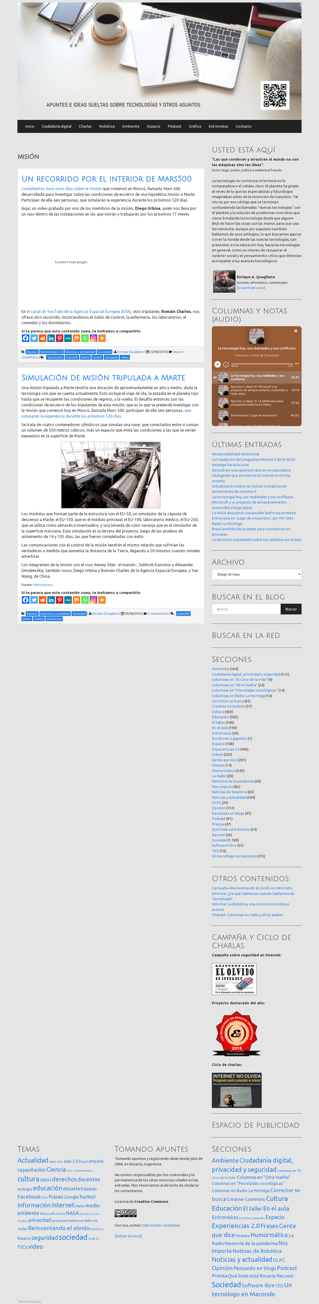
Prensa (218, 824)
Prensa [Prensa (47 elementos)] (219, 1276)
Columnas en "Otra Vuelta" (234, 685)
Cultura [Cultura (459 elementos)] (277, 1198)
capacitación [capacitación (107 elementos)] (31, 1170)
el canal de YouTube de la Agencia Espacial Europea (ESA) (79, 311)
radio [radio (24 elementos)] (88, 1221)
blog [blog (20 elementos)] (82, 1161)
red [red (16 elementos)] (94, 1220)
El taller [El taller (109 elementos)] (252, 1208)
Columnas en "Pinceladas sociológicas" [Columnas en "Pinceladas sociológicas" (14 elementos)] (248, 1183)
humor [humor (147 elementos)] (88, 1197)
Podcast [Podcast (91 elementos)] (287, 1268)
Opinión (219, 808)
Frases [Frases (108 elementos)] (56, 1197)
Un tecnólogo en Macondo (234, 856)
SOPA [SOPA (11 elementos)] (91, 1238)
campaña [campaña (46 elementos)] (94, 1161)
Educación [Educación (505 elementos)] (227, 1208)
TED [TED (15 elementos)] (279, 1285)
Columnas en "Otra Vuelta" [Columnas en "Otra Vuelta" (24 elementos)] (263, 1177)
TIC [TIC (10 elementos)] (98, 1238)
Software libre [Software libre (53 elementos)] (258, 1285)
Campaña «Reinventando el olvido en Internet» (252, 888)
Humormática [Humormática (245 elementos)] (269, 1234)
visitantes (171, 1225)
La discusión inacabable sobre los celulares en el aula (256, 539)
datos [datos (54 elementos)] (45, 1179)
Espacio (153, 126)
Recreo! (218, 835)
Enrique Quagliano (130, 351)
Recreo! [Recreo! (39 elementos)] (285, 1276)
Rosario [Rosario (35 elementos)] (24, 1238)
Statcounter (152, 1225)
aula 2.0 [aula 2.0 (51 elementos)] (71, 1161)
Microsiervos (43, 585)
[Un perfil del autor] (251, 287)
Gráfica (195, 126)
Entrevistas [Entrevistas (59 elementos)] (225, 1217)
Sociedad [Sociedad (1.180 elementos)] (226, 1285)
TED (215, 851)
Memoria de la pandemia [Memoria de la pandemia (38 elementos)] (251, 1243)
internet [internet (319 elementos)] (63, 1205)
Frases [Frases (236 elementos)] (269, 1225)
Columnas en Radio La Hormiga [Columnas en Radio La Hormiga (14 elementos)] (241, 1190)
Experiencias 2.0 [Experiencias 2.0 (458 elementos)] (236, 1225)
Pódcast (174, 126)
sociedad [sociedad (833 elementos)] (73, 1237)
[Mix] (76, 338)
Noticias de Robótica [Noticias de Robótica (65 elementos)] (257, 1251)
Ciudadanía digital (57, 126)
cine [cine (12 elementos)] (70, 1170)
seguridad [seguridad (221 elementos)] (44, 1237)
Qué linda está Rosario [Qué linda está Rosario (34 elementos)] (252, 1276)
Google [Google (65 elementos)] (71, 1196)
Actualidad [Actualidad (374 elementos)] (32, 1160)
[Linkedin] (51, 338)
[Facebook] (25, 338)
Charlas (85, 126)
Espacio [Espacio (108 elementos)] (274, 1217)
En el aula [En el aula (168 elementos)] (276, 1208)
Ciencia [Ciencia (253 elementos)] (56, 1169)
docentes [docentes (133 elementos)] (89, 1179)
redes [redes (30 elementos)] (22, 1229)
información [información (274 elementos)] (34, 1205)
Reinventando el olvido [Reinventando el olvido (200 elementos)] (58, 1228)
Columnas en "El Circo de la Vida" (239, 679)
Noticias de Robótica (229, 792)
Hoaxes (218, 765)
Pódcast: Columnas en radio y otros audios (247, 915)
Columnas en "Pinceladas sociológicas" (245, 690)
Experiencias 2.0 (225, 749)
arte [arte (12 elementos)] (60, 1161)
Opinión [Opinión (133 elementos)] (222, 1268)
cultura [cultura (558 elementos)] (28, 1179)
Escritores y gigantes (229, 738)
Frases (217, 754)
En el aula (220, 728)
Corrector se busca (228, 701)
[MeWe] (68, 338)
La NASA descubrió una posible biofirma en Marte (254, 513)
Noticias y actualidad (229, 797)
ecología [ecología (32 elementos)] (24, 1189)
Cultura (218, 712)
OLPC (216, 802)
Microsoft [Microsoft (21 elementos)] (47, 1214)
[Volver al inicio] (128, 1236)
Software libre (224, 845)
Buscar (291, 609)
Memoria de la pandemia (233, 781)
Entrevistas (218, 126)
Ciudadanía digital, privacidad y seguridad (246, 674)
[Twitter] (34, 338)
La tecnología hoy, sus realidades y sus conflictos (253, 497)
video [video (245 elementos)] (35, 1246)
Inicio (29, 126)
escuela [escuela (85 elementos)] (71, 1188)
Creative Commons (228, 706)
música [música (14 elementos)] (60, 1213)
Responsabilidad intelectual (235, 454)
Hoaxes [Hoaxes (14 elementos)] (243, 1235)
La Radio (219, 776)
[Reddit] (42, 338)
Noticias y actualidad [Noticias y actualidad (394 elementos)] (242, 1259)
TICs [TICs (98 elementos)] (22, 1247)
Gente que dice (224, 760)
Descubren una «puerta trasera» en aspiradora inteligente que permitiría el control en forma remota (251, 475)
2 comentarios (158, 613)
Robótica (107, 126)
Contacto (243, 126)
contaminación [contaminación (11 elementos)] (82, 1170)
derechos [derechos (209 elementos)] (64, 1179)
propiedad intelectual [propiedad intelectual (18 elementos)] (67, 1220)
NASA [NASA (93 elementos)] (72, 1213)
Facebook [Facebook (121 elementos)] (29, 1197)
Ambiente (131, 126)
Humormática (224, 771)
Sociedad (219, 840)
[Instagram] (93, 338)
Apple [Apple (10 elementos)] (52, 1161)
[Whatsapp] (85, 338)
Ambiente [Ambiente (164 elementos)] (225, 1160)
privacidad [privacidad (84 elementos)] (39, 1220)
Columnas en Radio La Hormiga (238, 696)
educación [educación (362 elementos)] (47, 1188)
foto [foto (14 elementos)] (44, 1197)
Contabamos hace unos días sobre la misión (61, 188)
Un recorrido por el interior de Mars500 (106, 179)
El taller (218, 722)
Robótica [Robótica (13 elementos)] (96, 1229)
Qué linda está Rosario (231, 829)
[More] (102, 338)
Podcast (219, 818)
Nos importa (222, 786)
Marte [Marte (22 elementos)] (79, 1206)
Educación (220, 717)
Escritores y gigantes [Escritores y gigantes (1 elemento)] (252, 1218)
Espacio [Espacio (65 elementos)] (88, 1188)
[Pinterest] (59, 338)
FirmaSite (34, 1301)
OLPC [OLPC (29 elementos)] (279, 1260)
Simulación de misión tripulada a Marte (103, 378)
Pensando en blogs (228, 813)
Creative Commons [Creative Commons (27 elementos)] (246, 1199)
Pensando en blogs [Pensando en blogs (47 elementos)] (255, 1268)
